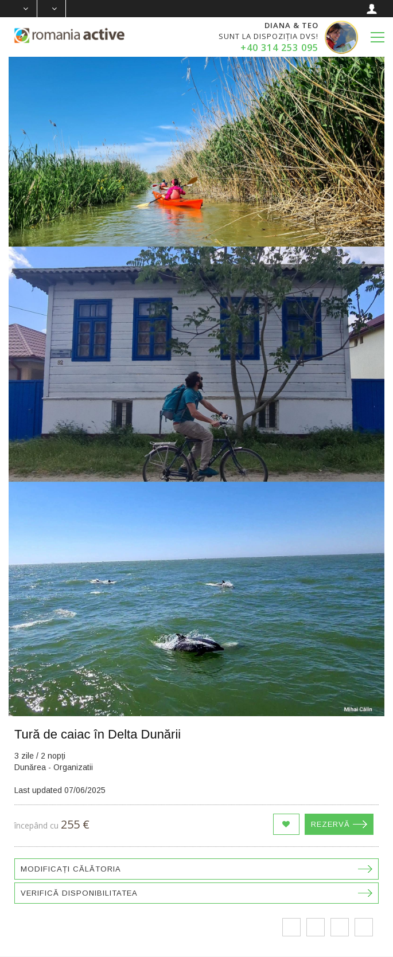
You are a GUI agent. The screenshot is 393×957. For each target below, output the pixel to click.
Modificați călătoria (71, 869)
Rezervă (330, 824)
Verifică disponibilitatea (79, 893)
